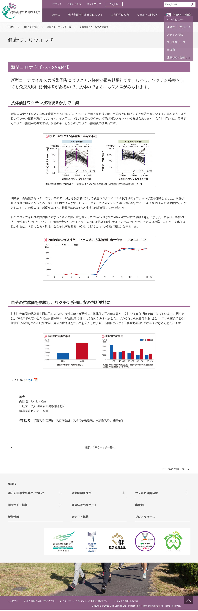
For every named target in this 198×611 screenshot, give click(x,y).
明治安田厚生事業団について (85, 14)
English (114, 4)
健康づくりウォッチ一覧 (59, 27)
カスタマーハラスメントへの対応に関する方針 (85, 602)
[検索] (177, 4)
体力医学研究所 (119, 14)
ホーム (56, 14)
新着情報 (13, 518)
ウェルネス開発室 (147, 14)
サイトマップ (94, 4)
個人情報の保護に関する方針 (40, 602)
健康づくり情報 (182, 14)
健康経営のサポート (84, 506)
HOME (11, 27)
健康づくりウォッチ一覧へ (101, 448)
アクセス (57, 4)
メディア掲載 (80, 518)
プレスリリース (145, 518)
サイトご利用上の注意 (127, 602)
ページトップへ (188, 604)
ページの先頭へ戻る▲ (176, 470)
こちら (29, 380)
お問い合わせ (74, 4)
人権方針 (14, 602)
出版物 (139, 506)
